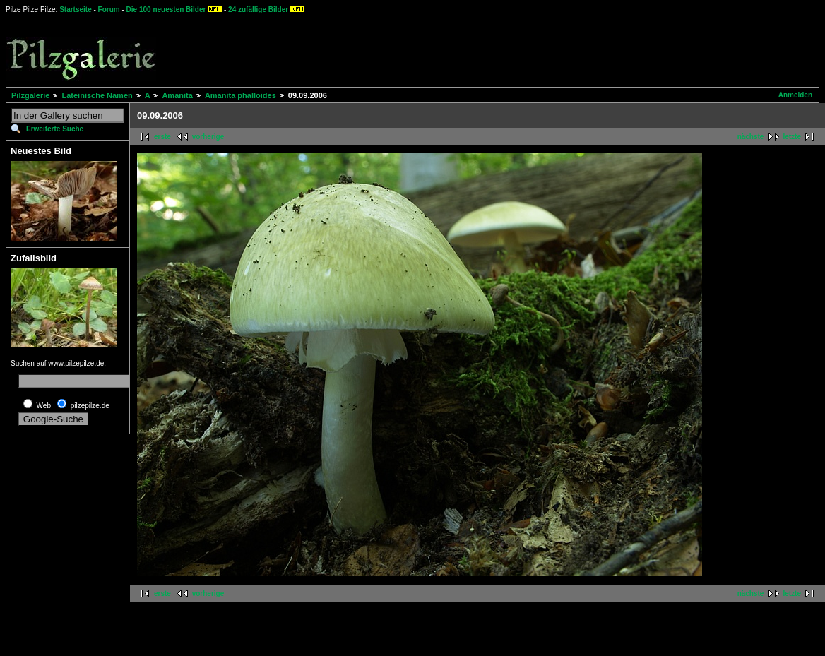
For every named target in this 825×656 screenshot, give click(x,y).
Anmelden (795, 95)
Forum (109, 9)
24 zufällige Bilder (258, 9)
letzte (792, 137)
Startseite (75, 9)
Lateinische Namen (96, 95)
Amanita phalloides (240, 95)
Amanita (177, 95)
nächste (750, 137)
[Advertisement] (523, 49)
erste (162, 137)
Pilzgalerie (30, 95)
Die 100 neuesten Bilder (166, 9)
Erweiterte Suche (54, 129)
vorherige (208, 137)
